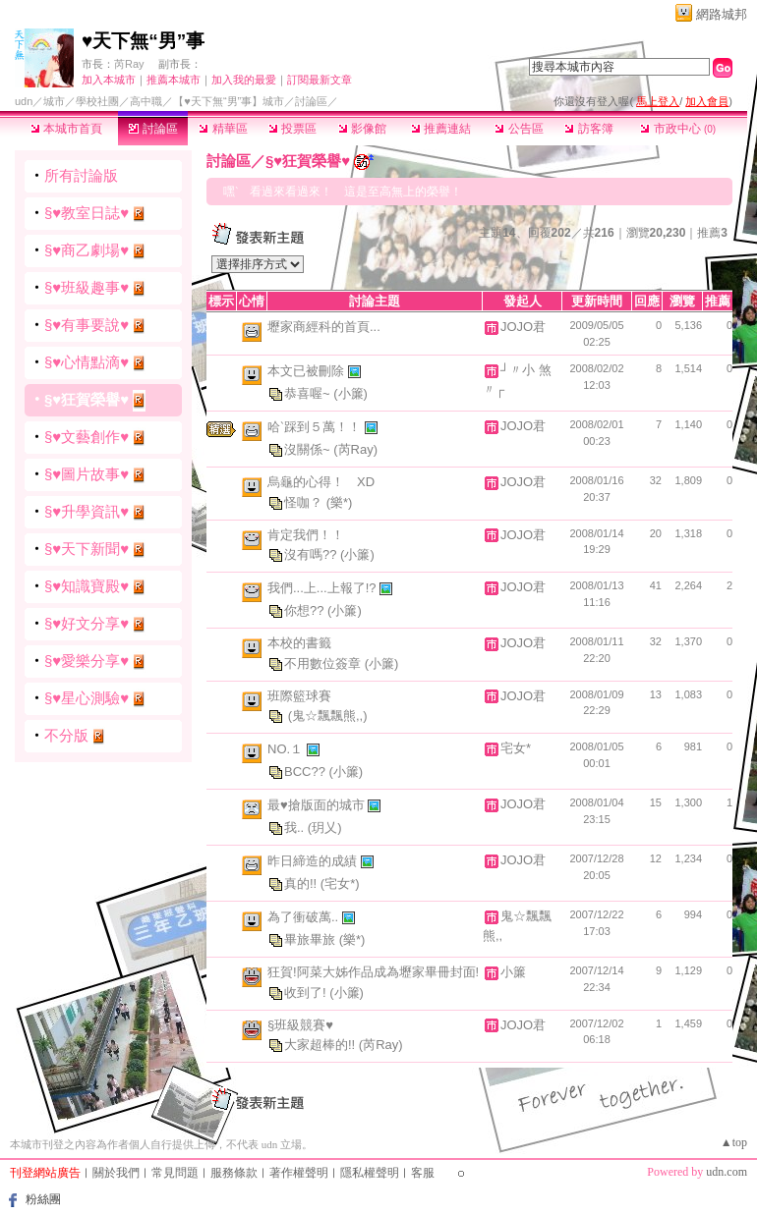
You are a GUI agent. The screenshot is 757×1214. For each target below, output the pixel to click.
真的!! (302, 883)
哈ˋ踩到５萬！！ (316, 426)
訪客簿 (588, 129)
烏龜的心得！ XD (321, 481)
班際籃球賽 (299, 696)
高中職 (146, 101)
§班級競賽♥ (300, 1025)
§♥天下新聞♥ (86, 548)
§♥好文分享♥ (86, 623)
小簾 (513, 972)
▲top (734, 1142)
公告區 (519, 129)
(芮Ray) (355, 449)
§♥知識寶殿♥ (86, 586)
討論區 (153, 129)
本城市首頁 (66, 129)
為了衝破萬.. (304, 917)
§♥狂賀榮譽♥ (86, 399)
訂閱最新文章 (319, 79)
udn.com (726, 1172)
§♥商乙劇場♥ (86, 250)
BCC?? (306, 771)
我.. (296, 827)
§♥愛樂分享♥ (86, 660)
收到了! (306, 991)
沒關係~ (308, 449)
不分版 (66, 735)
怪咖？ (305, 501)
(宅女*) (340, 883)
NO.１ (287, 749)
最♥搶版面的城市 (317, 805)
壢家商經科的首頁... (323, 326)
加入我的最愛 (243, 79)
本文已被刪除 (307, 370)
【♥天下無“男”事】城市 (228, 101)
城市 (54, 101)
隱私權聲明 (369, 1173)
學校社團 (97, 101)
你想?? (305, 610)
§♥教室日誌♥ (86, 212)
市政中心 (678, 129)
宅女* (515, 748)
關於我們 (116, 1173)
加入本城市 (109, 79)
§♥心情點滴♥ (86, 362)
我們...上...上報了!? (323, 587)
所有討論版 (81, 175)
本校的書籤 (299, 642)
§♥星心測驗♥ (86, 698)
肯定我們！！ (305, 534)
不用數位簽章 (324, 662)
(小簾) (350, 393)
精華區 (223, 129)
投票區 (292, 129)
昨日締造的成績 (314, 861)
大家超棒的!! (321, 1044)
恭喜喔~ (308, 393)
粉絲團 (43, 1199)
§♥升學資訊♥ (86, 511)
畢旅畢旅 (311, 939)
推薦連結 (441, 129)
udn (23, 101)
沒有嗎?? (312, 554)
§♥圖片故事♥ (86, 474)
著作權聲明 (298, 1173)
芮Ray (129, 64)
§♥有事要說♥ (86, 324)
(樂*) (339, 501)
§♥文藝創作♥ (86, 436)
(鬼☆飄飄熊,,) (328, 715)
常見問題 (175, 1173)
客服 (423, 1173)
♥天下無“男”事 (143, 40)
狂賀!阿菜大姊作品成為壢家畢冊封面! (373, 972)
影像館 (362, 129)
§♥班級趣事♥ (86, 287)
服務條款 (234, 1173)
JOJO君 (523, 326)
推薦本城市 (173, 79)
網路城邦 (721, 14)
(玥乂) (325, 827)
